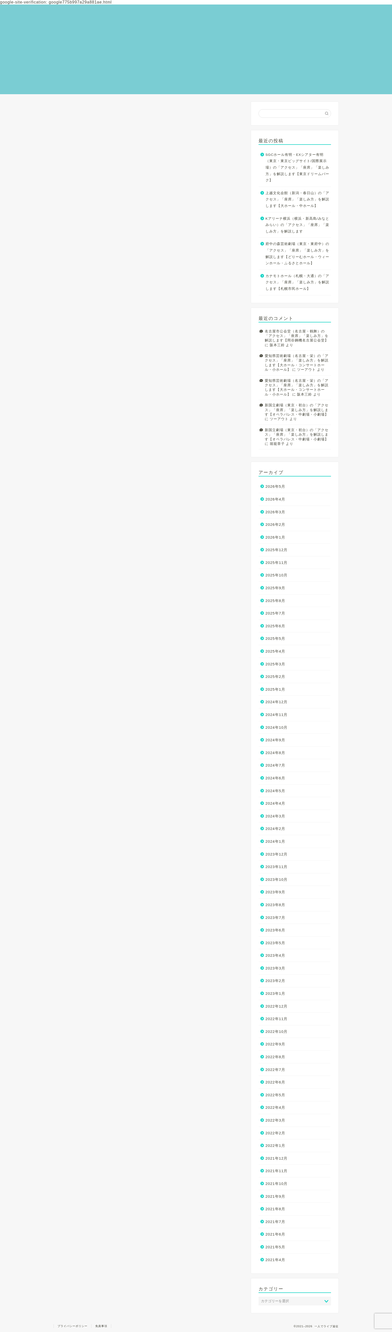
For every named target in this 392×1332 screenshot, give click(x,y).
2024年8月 (275, 753)
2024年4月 (275, 803)
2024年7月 (275, 765)
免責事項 (101, 1325)
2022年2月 (275, 1133)
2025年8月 (275, 600)
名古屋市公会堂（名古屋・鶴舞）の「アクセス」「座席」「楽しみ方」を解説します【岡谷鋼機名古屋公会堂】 (296, 335)
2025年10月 (277, 575)
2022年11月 (277, 1019)
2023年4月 (275, 955)
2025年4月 (275, 651)
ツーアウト (306, 370)
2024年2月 (275, 828)
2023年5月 (275, 943)
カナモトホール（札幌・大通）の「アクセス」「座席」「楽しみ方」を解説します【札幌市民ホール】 (297, 282)
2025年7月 (275, 613)
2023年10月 (277, 879)
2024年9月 (275, 740)
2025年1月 (275, 689)
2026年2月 (275, 524)
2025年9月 (275, 588)
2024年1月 (275, 841)
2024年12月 (277, 702)
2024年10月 (277, 727)
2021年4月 (275, 1260)
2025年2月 (275, 676)
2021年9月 (275, 1196)
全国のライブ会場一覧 (318, 12)
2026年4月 (275, 499)
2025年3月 (275, 664)
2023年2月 (275, 981)
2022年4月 (275, 1107)
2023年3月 (275, 968)
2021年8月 (275, 1209)
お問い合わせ (309, 7)
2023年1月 (275, 993)
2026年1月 (275, 537)
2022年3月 (275, 1120)
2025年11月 (277, 562)
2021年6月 (275, 1234)
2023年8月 (275, 905)
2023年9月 (275, 892)
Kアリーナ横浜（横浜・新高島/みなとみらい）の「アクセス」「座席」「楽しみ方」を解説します (297, 225)
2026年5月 (275, 486)
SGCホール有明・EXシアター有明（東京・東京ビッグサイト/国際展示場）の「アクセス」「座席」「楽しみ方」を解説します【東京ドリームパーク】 (297, 167)
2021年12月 (277, 1158)
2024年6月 (275, 778)
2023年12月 (277, 854)
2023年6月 (275, 930)
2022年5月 (275, 1095)
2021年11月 (277, 1171)
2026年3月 (275, 512)
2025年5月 (275, 638)
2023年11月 (277, 867)
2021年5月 (275, 1247)
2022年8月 (275, 1057)
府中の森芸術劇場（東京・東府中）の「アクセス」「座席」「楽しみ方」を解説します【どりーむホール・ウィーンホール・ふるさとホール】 (297, 253)
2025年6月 (275, 626)
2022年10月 (277, 1031)
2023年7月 (275, 917)
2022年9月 (275, 1044)
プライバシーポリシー (73, 1325)
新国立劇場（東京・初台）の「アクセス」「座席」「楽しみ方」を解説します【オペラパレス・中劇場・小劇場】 (296, 409)
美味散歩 (305, 18)
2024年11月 (277, 714)
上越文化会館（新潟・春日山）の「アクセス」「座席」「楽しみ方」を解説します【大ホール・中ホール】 (297, 199)
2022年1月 (275, 1145)
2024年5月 (275, 791)
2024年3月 (275, 816)
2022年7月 (275, 1069)
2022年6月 (275, 1082)
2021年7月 (275, 1222)
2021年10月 (277, 1183)
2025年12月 (277, 550)
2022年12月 (277, 1006)
